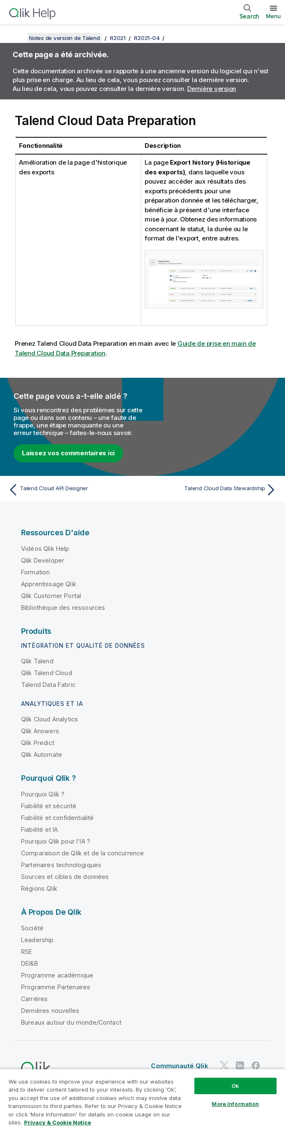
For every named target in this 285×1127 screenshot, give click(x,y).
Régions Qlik (39, 888)
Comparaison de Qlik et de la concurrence (82, 853)
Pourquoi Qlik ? (43, 794)
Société (32, 928)
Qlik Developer (42, 560)
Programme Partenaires (55, 987)
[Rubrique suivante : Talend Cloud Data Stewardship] (212, 489)
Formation (35, 572)
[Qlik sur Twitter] (224, 1065)
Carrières (34, 998)
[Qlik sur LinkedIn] (240, 1065)
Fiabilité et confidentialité (57, 817)
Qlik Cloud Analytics (49, 719)
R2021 (118, 38)
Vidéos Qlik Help (45, 548)
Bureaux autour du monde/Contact (71, 1022)
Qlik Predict (37, 742)
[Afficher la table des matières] (17, 38)
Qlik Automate (41, 754)
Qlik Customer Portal (51, 595)
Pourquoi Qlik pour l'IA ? (55, 841)
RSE (26, 951)
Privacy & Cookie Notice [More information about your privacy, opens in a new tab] (57, 1122)
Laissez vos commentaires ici (68, 453)
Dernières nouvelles (50, 1010)
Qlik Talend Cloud (46, 672)
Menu (273, 16)
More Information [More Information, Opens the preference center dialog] (235, 1103)
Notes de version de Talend (64, 38)
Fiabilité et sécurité (48, 805)
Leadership (37, 939)
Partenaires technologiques (61, 864)
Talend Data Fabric (48, 684)
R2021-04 (146, 38)
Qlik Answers (40, 730)
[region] (142, 1097)
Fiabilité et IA (39, 829)
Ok (235, 1085)
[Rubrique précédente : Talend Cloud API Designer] (73, 489)
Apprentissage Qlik (48, 584)
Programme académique (57, 975)
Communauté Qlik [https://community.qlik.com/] (179, 1066)
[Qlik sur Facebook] (256, 1065)
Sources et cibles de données (65, 876)
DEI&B (29, 963)
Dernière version (211, 89)
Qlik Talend (37, 661)
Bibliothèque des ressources (63, 607)
